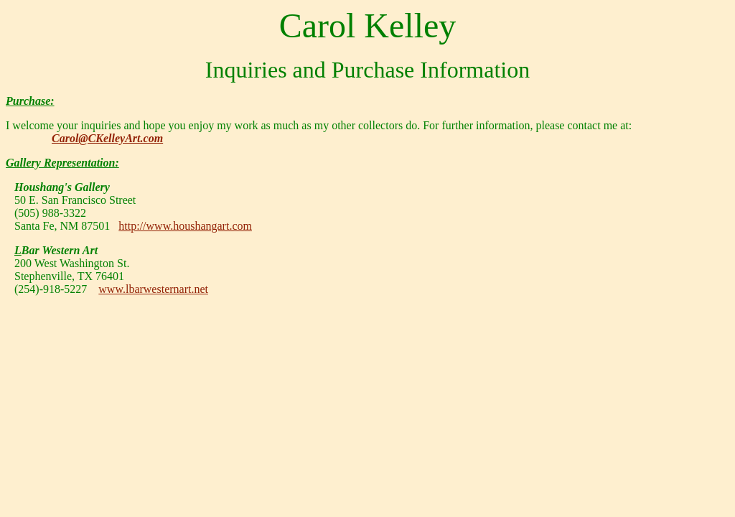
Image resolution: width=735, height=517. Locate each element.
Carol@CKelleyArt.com (107, 138)
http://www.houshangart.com (185, 226)
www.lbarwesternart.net (153, 289)
